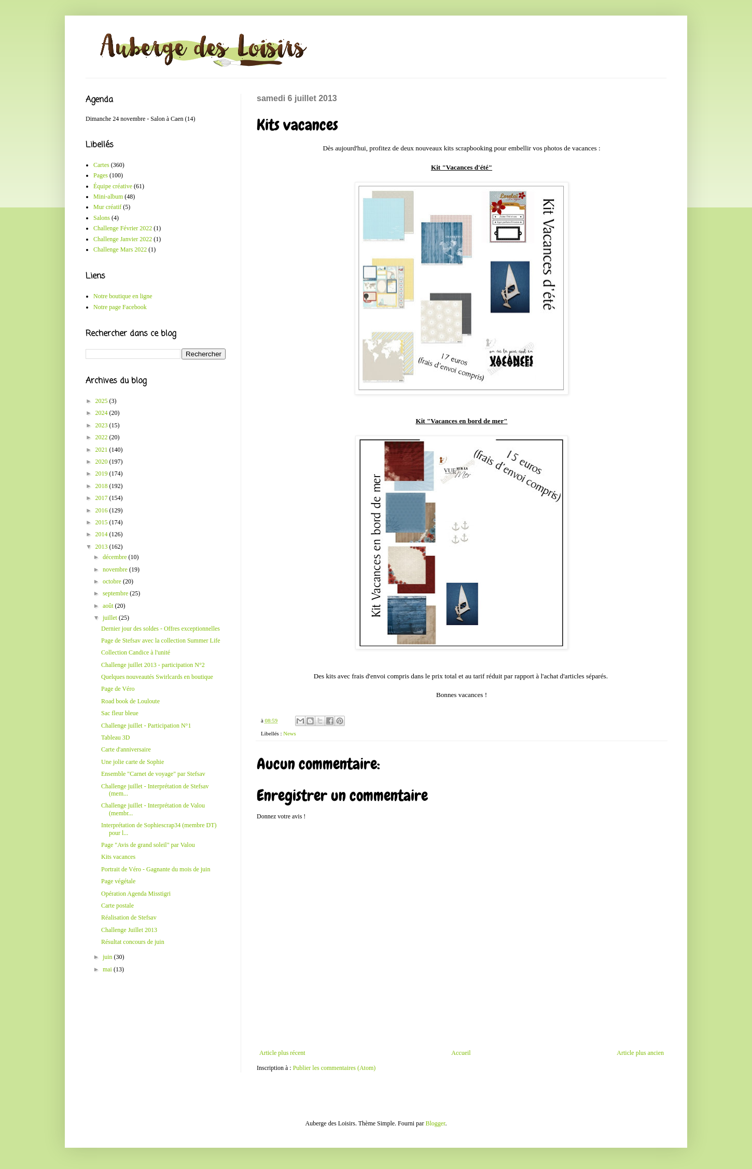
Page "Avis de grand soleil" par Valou (148, 844)
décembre (116, 557)
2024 (102, 412)
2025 (102, 401)
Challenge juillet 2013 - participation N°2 (153, 665)
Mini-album (108, 196)
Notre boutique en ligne (122, 296)
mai (108, 969)
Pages (100, 175)
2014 (102, 534)
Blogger (435, 1123)
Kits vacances (118, 856)
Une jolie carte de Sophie (132, 762)
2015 (102, 522)
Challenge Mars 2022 (120, 249)
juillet (111, 617)
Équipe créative (112, 186)
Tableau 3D (115, 737)
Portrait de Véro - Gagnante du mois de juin (155, 869)
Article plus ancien (640, 1052)
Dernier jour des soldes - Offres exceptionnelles (160, 628)
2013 (102, 546)
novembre (116, 569)
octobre (113, 581)
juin (108, 957)
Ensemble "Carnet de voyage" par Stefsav (153, 773)
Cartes (101, 165)
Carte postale (117, 905)
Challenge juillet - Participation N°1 (146, 725)
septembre (116, 593)
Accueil (460, 1052)
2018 (102, 486)
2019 (102, 473)
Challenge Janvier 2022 (122, 239)
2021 (102, 449)
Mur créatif (107, 207)
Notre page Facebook (120, 307)
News (289, 733)
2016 (102, 510)
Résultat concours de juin (132, 941)
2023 (102, 425)
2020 (102, 461)
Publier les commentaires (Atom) (334, 1067)
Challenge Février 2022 (122, 228)
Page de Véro (117, 688)
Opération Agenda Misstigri (136, 893)
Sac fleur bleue (119, 713)
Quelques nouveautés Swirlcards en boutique (157, 676)
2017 (102, 498)
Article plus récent (282, 1052)
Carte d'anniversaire (126, 749)
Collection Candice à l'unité (135, 652)
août (109, 605)
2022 (102, 437)
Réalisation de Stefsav (129, 917)
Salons (101, 217)
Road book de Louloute (130, 701)
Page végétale (118, 881)
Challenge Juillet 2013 (129, 930)
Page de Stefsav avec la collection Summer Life (160, 640)
